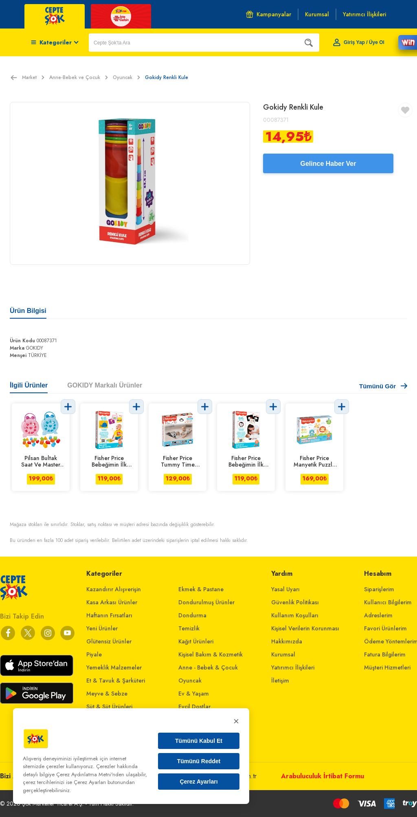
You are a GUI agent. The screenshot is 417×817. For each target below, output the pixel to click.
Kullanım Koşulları (294, 615)
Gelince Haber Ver (328, 163)
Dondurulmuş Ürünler (206, 602)
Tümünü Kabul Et (198, 741)
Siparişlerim (379, 589)
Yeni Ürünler (102, 628)
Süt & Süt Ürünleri (109, 706)
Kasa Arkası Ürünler (111, 602)
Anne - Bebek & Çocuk (208, 667)
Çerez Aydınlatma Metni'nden (90, 774)
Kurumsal (283, 654)
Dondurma (192, 615)
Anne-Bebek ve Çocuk (78, 77)
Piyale (94, 654)
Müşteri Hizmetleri (387, 667)
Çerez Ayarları (198, 781)
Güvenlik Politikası (295, 602)
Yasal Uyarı (285, 589)
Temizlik (189, 628)
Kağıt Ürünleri (195, 641)
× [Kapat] (236, 721)
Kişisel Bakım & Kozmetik (210, 654)
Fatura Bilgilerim (385, 654)
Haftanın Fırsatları (109, 615)
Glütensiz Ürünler (109, 641)
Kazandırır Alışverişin (113, 589)
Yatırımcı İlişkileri (292, 667)
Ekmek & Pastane (201, 589)
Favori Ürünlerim (385, 628)
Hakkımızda (286, 641)
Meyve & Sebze (106, 693)
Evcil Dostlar (194, 706)
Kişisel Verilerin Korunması (305, 628)
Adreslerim (378, 615)
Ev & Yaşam (193, 693)
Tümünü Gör (383, 386)
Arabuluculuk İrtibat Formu (322, 776)
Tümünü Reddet (199, 761)
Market (33, 77)
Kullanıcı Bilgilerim (388, 602)
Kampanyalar (268, 14)
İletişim (280, 680)
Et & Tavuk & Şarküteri (115, 680)
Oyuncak (126, 77)
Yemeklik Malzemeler (114, 667)
